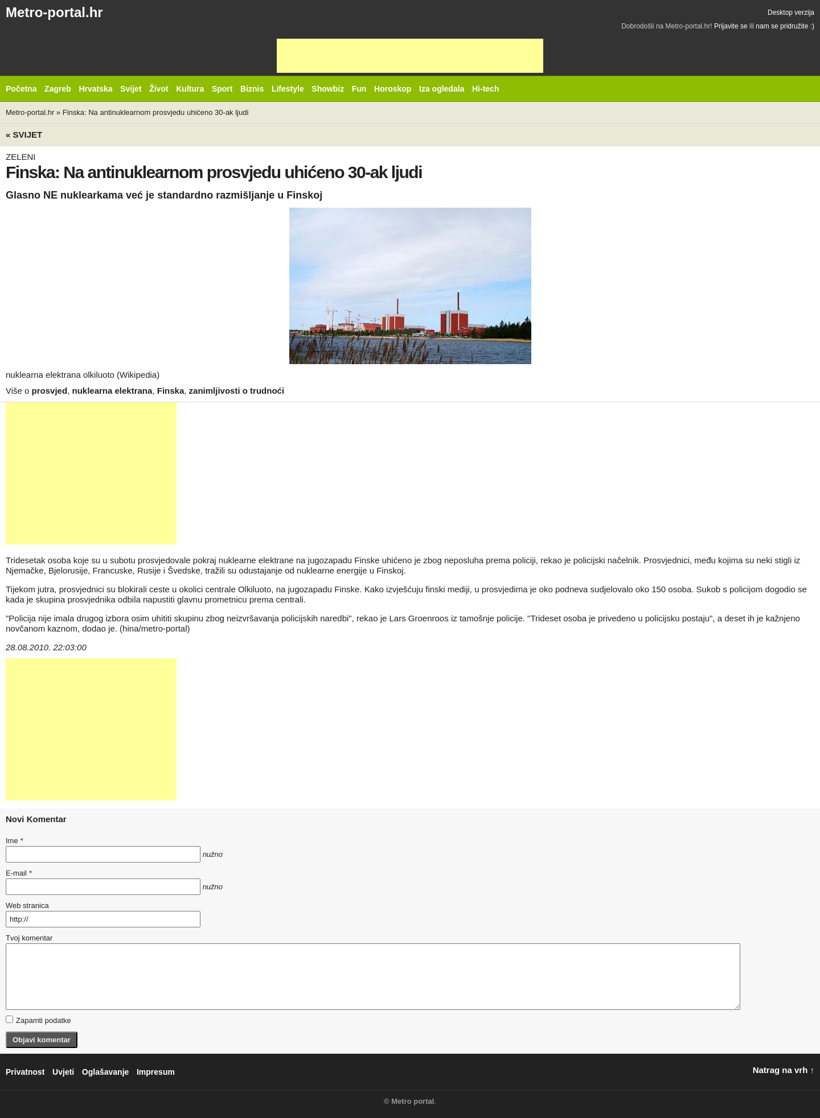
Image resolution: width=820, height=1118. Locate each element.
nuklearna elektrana (112, 390)
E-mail (19, 873)
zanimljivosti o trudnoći (237, 390)
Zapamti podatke (38, 1020)
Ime (14, 840)
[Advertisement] (410, 56)
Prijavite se (731, 26)
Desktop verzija (791, 12)
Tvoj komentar (29, 938)
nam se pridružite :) (785, 26)
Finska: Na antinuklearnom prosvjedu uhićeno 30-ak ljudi (156, 112)
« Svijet (24, 134)
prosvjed (50, 390)
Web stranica (27, 905)
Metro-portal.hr (54, 12)
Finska (170, 390)
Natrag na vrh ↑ (783, 1070)
